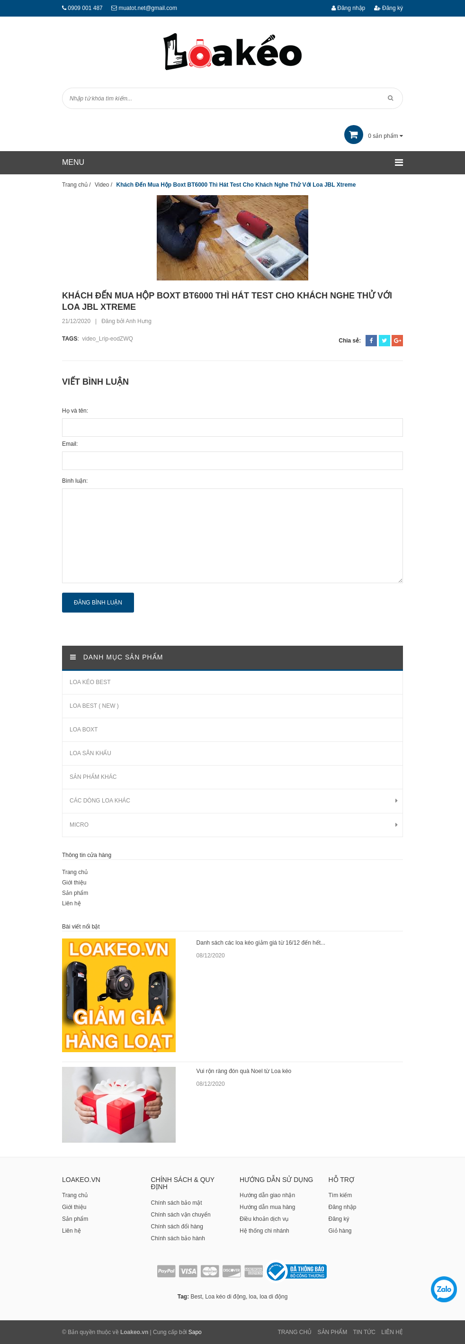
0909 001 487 (85, 8)
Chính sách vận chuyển (181, 1214)
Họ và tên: (75, 410)
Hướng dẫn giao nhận (267, 1195)
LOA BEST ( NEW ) (94, 706)
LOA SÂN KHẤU (90, 753)
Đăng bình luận (98, 602)
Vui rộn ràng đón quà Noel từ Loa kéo (244, 1071)
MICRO (79, 824)
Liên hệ (71, 903)
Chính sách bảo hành (178, 1238)
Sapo (195, 1332)
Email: (70, 444)
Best (196, 1296)
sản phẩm (373, 136)
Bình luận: (75, 481)
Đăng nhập (348, 8)
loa (253, 1296)
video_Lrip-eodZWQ (107, 338)
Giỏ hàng (340, 1230)
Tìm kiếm (340, 1195)
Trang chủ (75, 872)
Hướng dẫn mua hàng (267, 1207)
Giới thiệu (74, 882)
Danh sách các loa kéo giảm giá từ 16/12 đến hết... (261, 942)
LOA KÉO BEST (90, 682)
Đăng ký (388, 8)
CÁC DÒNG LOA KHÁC (100, 800)
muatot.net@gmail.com (147, 8)
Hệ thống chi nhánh (264, 1230)
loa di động (273, 1296)
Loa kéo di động (225, 1296)
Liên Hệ (392, 1332)
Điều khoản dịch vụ (264, 1219)
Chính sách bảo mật (176, 1203)
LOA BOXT (84, 729)
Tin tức (364, 1332)
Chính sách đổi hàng (177, 1226)
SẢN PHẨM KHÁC (93, 777)
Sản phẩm (75, 893)
